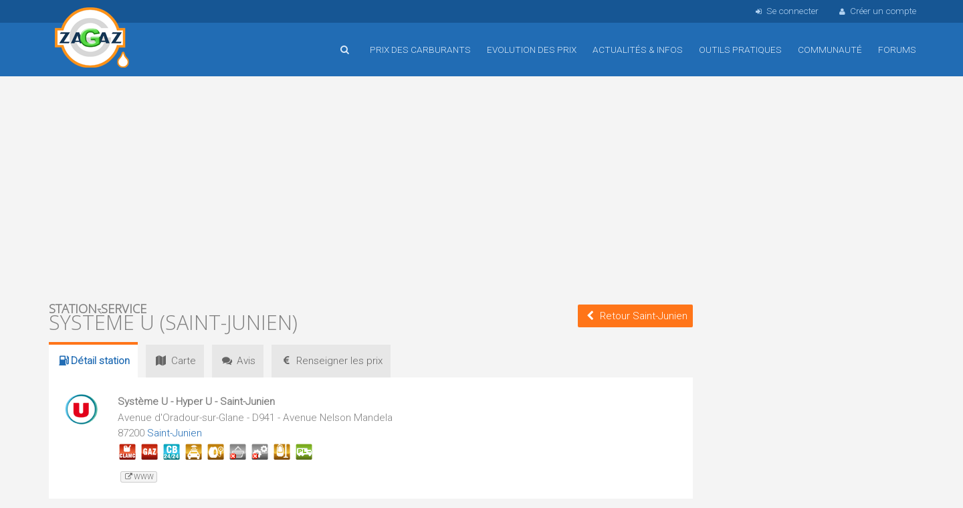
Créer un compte (876, 10)
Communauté (830, 49)
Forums (897, 49)
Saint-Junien (174, 433)
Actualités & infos (638, 49)
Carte (174, 361)
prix (331, 361)
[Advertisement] (371, 187)
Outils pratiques (740, 49)
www (139, 477)
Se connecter (785, 10)
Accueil (92, 39)
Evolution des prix (531, 49)
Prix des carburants (420, 49)
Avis (237, 361)
